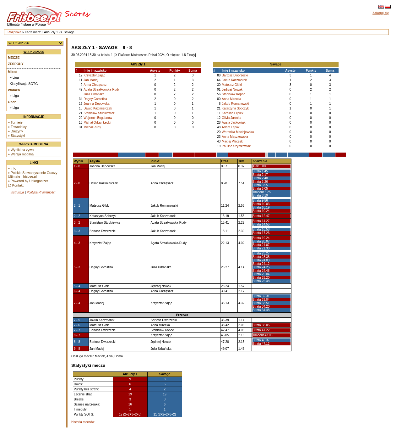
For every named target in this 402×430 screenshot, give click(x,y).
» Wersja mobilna (21, 154)
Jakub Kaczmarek (234, 80)
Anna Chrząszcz (95, 85)
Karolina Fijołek (232, 113)
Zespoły (16, 64)
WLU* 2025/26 (34, 52)
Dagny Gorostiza (95, 99)
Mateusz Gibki (232, 85)
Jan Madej (91, 80)
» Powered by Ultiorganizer (28, 181)
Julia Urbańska (94, 94)
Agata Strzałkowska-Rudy (102, 89)
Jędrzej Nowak (232, 89)
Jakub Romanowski (235, 103)
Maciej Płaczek (232, 141)
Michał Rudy (92, 127)
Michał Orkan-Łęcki (97, 122)
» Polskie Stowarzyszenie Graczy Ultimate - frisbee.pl (32, 174)
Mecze (13, 57)
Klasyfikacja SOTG (24, 84)
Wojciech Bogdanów (98, 118)
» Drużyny (15, 131)
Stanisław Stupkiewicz (99, 113)
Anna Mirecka (231, 99)
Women (14, 90)
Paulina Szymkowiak (236, 146)
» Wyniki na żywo (21, 150)
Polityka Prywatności (41, 192)
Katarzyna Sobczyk (235, 108)
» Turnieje (15, 122)
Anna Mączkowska (235, 136)
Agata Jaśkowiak (233, 122)
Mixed (12, 72)
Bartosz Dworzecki (235, 75)
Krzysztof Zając (94, 75)
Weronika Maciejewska (238, 132)
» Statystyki (16, 135)
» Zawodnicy (17, 127)
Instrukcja (17, 192)
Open (12, 102)
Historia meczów (82, 422)
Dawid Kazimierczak (98, 108)
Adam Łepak (230, 127)
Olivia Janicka (231, 118)
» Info (12, 168)
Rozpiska (14, 32)
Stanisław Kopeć (233, 94)
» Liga (14, 77)
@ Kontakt (16, 185)
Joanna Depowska (96, 103)
